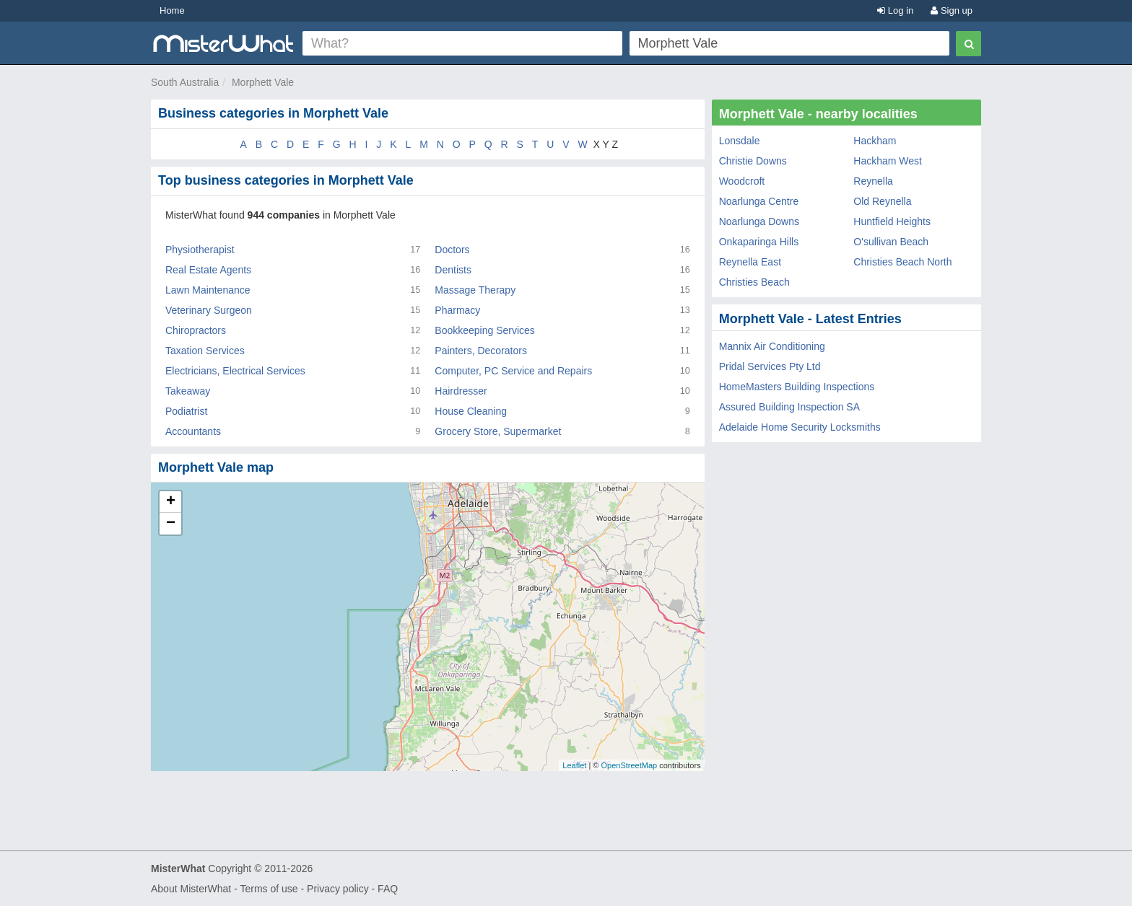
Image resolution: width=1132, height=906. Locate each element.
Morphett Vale (263, 82)
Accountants (193, 431)
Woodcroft (742, 181)
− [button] (170, 524)
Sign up (951, 10)
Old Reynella (882, 201)
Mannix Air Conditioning (772, 346)
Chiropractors (195, 330)
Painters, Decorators (481, 350)
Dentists (453, 270)
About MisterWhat (191, 888)
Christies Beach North (902, 262)
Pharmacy (457, 310)
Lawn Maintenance (208, 290)
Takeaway (187, 391)
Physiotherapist (200, 249)
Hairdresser (461, 391)
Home (172, 10)
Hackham (874, 140)
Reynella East (750, 262)
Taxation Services (205, 350)
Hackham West (887, 161)
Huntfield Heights (892, 221)
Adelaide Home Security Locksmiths (800, 427)
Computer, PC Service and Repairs (513, 371)
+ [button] (170, 502)
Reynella (872, 181)
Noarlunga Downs (759, 221)
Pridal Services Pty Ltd (770, 366)
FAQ (388, 888)
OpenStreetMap (629, 765)
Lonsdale (739, 140)
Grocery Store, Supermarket (498, 431)
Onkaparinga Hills (759, 241)
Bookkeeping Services (485, 330)
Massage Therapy (475, 290)
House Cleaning (471, 411)
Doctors (452, 249)
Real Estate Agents (208, 270)
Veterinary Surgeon (208, 310)
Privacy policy (338, 888)
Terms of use (268, 888)
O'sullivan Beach (890, 241)
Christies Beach (754, 282)
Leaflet (574, 765)
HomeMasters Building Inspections (797, 386)
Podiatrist (186, 411)
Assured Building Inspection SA (789, 407)
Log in (895, 10)
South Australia (185, 82)
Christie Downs (753, 161)
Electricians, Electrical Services (235, 371)
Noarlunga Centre (759, 201)
